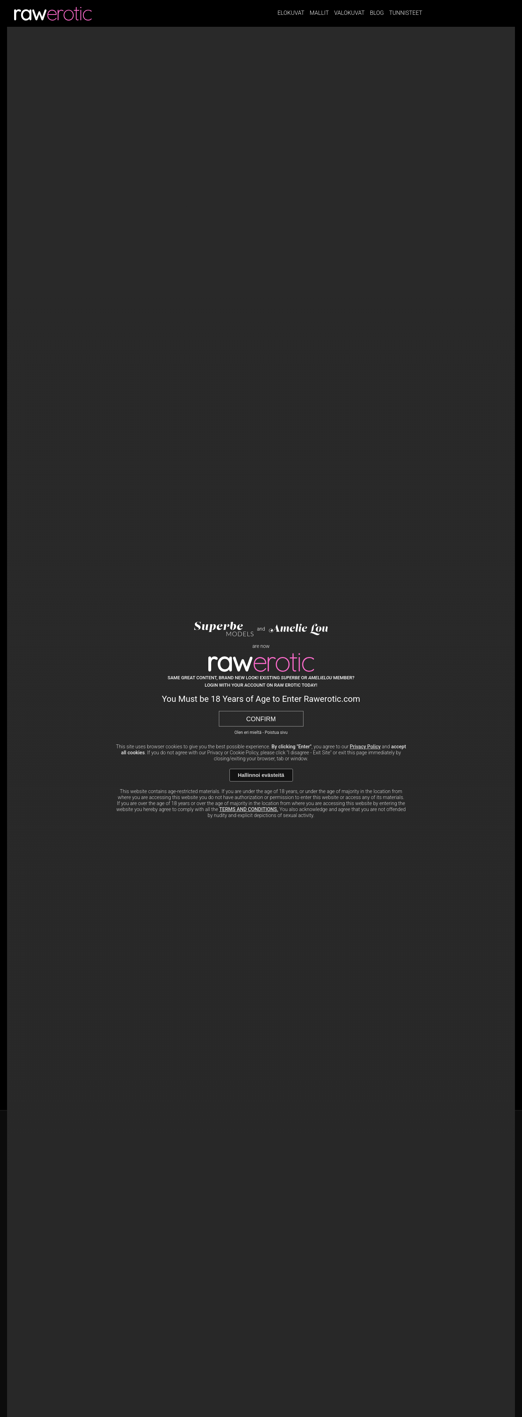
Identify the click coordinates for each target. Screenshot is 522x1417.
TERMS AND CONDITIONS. (248, 809)
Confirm (261, 719)
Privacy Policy (365, 746)
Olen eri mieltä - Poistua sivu (261, 732)
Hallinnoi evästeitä (261, 775)
